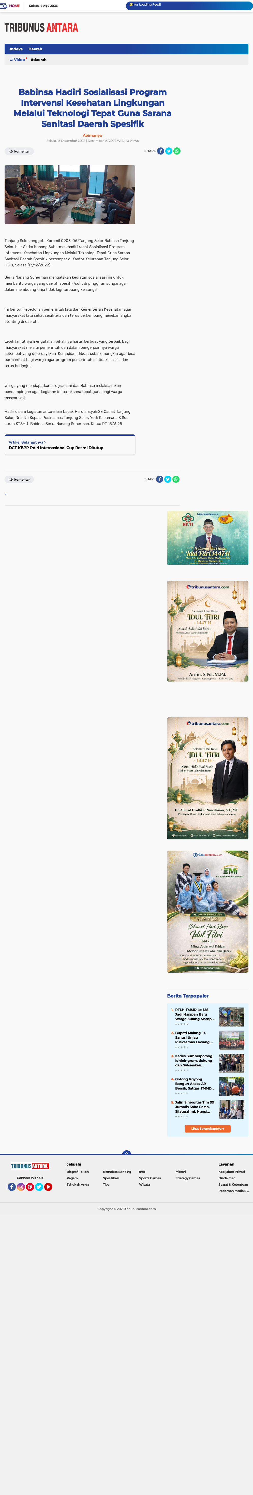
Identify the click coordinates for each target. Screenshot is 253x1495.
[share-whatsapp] (177, 151)
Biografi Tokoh (78, 1172)
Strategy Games (187, 1178)
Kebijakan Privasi (231, 1172)
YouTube (51, 1189)
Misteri (180, 1172)
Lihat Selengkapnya (208, 1128)
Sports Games (150, 1178)
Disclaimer (226, 1178)
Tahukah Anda (78, 1184)
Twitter (41, 1189)
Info (142, 1172)
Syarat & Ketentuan (233, 1184)
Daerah (35, 49)
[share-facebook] (160, 151)
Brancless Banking (117, 1172)
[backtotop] (126, 1154)
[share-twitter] (168, 151)
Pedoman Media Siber (235, 1191)
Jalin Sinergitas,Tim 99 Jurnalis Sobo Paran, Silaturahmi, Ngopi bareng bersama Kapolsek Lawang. (194, 1107)
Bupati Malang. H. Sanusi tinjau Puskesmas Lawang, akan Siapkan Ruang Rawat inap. (193, 1038)
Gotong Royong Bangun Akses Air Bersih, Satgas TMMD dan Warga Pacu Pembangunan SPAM (193, 1084)
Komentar (19, 479)
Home (14, 6)
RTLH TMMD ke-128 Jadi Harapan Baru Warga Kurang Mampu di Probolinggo (194, 1014)
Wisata (144, 1184)
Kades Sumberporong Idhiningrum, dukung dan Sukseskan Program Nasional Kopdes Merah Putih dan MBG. (193, 1061)
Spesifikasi (111, 1178)
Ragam (72, 1178)
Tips (106, 1184)
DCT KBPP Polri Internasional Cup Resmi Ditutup (56, 447)
